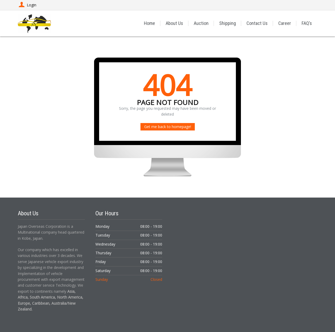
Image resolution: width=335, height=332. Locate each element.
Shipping (227, 23)
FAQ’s (307, 23)
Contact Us (257, 23)
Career (284, 23)
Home (149, 23)
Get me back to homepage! (167, 126)
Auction (201, 23)
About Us (174, 23)
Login (27, 4)
